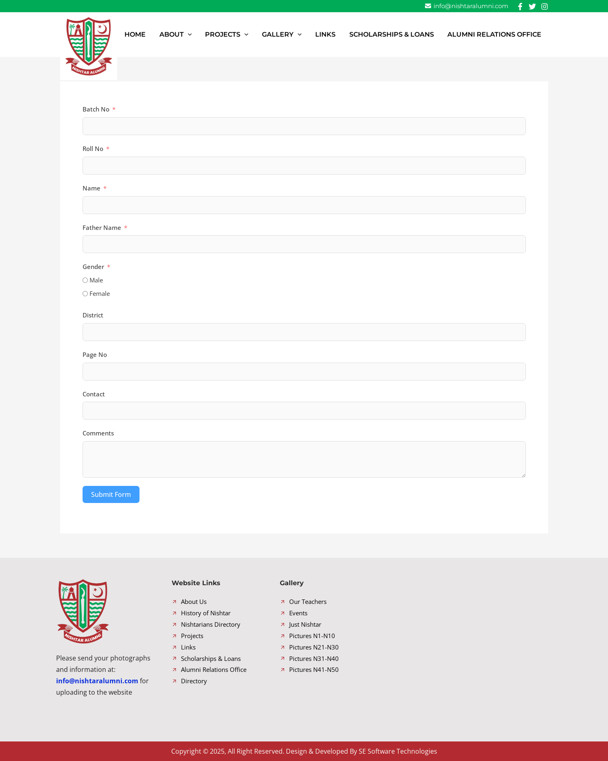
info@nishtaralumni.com (466, 6)
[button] (218, 34)
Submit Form (111, 494)
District (93, 315)
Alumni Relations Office (497, 34)
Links (339, 34)
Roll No (93, 148)
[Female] (85, 293)
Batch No (96, 109)
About (205, 34)
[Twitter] (532, 6)
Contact (94, 394)
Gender (93, 266)
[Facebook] (520, 6)
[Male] (85, 280)
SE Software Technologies (398, 751)
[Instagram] (544, 6)
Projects (251, 34)
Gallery (301, 34)
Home (170, 34)
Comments (98, 433)
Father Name (102, 227)
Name (91, 188)
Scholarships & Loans (399, 34)
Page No (95, 354)
